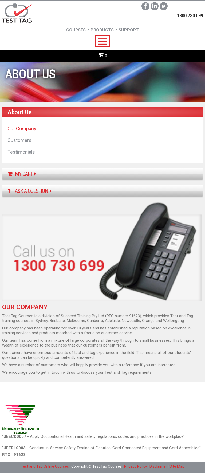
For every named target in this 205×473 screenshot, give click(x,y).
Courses (76, 30)
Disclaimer (158, 466)
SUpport (129, 30)
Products (102, 30)
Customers (19, 140)
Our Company (21, 128)
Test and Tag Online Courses (45, 466)
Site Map (176, 466)
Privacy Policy (135, 466)
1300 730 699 (190, 15)
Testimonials (21, 152)
